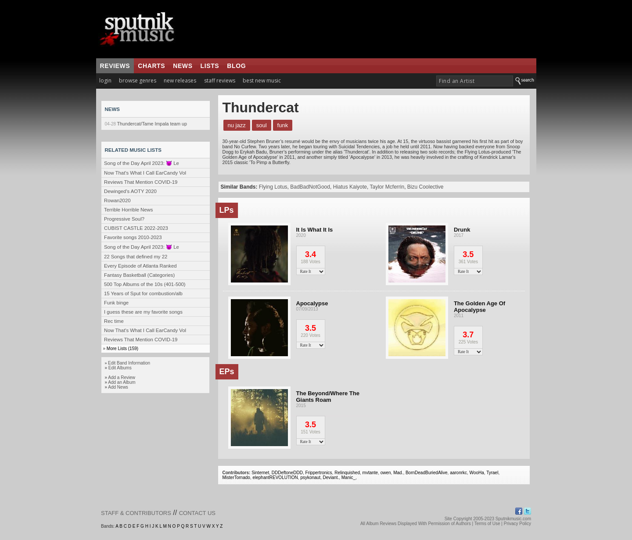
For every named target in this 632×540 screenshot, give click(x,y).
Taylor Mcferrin (387, 187)
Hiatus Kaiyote (350, 187)
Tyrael (492, 472)
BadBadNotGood (310, 187)
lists (210, 65)
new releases (180, 80)
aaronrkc (458, 472)
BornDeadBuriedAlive (427, 472)
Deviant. (331, 477)
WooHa (477, 472)
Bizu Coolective (425, 187)
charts (151, 65)
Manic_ (348, 477)
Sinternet (260, 472)
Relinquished (347, 472)
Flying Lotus (273, 187)
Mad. (398, 472)
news (182, 65)
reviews (115, 65)
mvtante (370, 472)
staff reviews (219, 80)
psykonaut (310, 477)
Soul (261, 125)
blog (236, 65)
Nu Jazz (237, 125)
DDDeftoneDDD (287, 472)
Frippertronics (318, 472)
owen (386, 472)
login (105, 80)
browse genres (137, 80)
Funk (282, 125)
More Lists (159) (122, 348)
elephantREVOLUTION (275, 477)
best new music (262, 80)
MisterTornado (236, 477)
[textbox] (474, 80)
